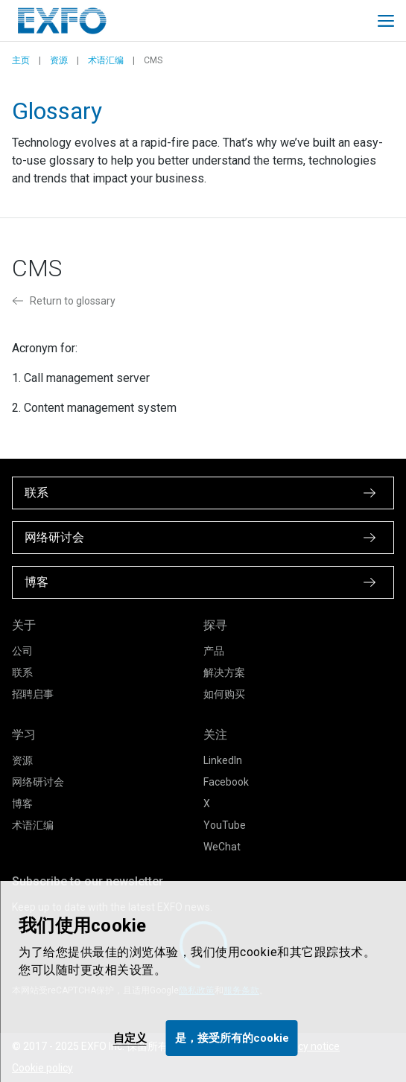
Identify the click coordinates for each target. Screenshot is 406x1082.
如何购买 (224, 694)
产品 (213, 651)
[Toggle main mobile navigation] (386, 21)
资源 (59, 60)
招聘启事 (33, 694)
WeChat (222, 847)
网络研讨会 (38, 782)
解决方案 (224, 672)
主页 (21, 60)
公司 (22, 651)
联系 (22, 672)
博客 (22, 803)
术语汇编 (106, 60)
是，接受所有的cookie (232, 1038)
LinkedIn (222, 760)
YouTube (224, 825)
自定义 (130, 1038)
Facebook (226, 782)
